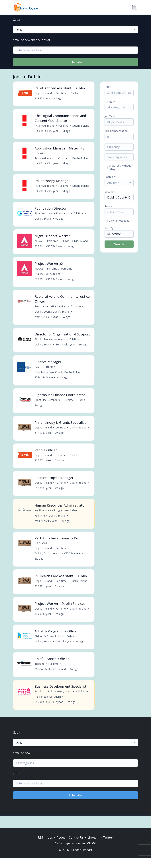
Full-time (63, 126)
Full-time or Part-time (59, 271)
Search (119, 244)
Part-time (61, 93)
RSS (40, 837)
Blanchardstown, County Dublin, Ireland (58, 380)
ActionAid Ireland (45, 126)
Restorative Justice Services (51, 309)
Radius (108, 206)
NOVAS (39, 243)
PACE (38, 375)
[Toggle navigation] (134, 7)
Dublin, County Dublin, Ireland (52, 314)
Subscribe (75, 62)
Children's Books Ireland (49, 647)
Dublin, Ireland (80, 126)
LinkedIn (93, 837)
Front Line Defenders (47, 408)
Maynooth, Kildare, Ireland (50, 681)
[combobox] (75, 29)
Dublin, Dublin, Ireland (75, 243)
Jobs (50, 837)
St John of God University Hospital (55, 703)
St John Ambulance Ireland (50, 347)
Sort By (109, 228)
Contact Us (76, 837)
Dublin (74, 93)
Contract (63, 159)
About (61, 837)
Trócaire (40, 675)
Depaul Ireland (43, 93)
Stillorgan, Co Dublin (49, 709)
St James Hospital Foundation (52, 215)
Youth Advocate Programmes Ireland (56, 520)
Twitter (108, 837)
